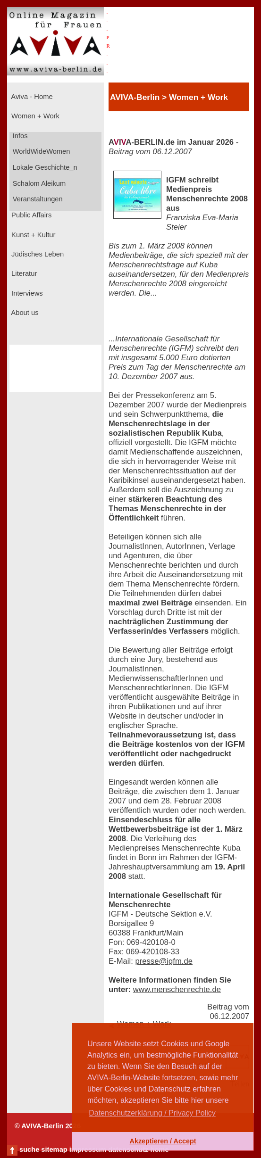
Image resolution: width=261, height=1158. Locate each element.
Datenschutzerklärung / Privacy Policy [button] (152, 1113)
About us (24, 312)
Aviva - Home (31, 96)
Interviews (26, 293)
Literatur (23, 273)
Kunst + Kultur (32, 235)
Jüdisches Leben (36, 254)
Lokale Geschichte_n (44, 167)
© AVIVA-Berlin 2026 (48, 1126)
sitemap (54, 1149)
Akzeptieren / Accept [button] (162, 1141)
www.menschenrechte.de (177, 989)
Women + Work (34, 116)
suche (29, 1149)
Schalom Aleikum (38, 183)
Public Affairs (30, 215)
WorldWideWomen (40, 151)
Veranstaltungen (37, 199)
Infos (19, 136)
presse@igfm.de (164, 961)
